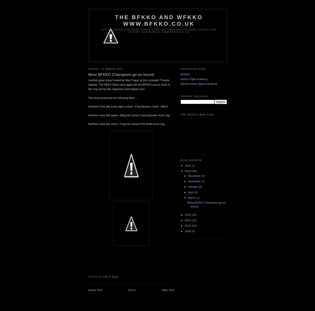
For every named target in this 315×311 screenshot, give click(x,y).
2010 (188, 225)
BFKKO (185, 74)
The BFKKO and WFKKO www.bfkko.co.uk (159, 20)
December (194, 175)
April (191, 192)
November (194, 181)
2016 (188, 165)
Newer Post (95, 290)
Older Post (167, 290)
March (192, 197)
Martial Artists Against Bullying (199, 83)
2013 (188, 171)
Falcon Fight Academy (194, 79)
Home (132, 290)
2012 (188, 214)
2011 (188, 220)
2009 (188, 231)
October (193, 186)
